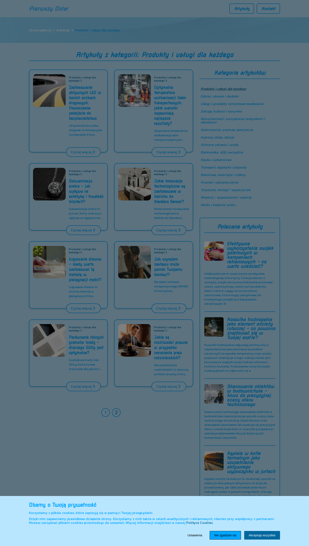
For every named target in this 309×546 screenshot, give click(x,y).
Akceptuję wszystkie (262, 535)
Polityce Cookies (199, 522)
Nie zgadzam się (225, 535)
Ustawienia (195, 535)
